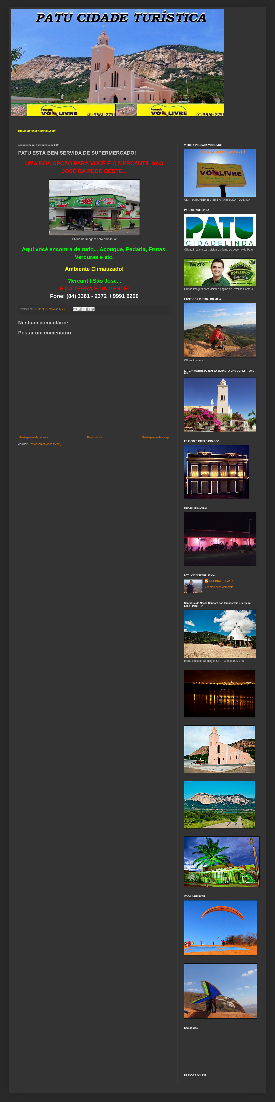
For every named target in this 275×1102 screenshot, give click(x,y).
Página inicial (95, 437)
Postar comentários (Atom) (45, 444)
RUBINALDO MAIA (221, 581)
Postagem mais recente (33, 437)
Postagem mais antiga (155, 437)
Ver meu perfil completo (219, 587)
